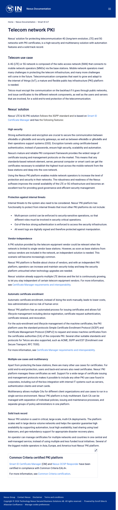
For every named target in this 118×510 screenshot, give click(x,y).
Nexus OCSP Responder (65, 464)
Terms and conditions (54, 497)
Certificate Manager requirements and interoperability (41, 284)
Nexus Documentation (39, 8)
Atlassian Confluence (13, 504)
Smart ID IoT (43, 22)
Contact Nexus (23, 497)
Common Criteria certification (54, 473)
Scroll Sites (100, 501)
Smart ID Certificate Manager (25, 464)
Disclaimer (37, 497)
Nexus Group (9, 497)
